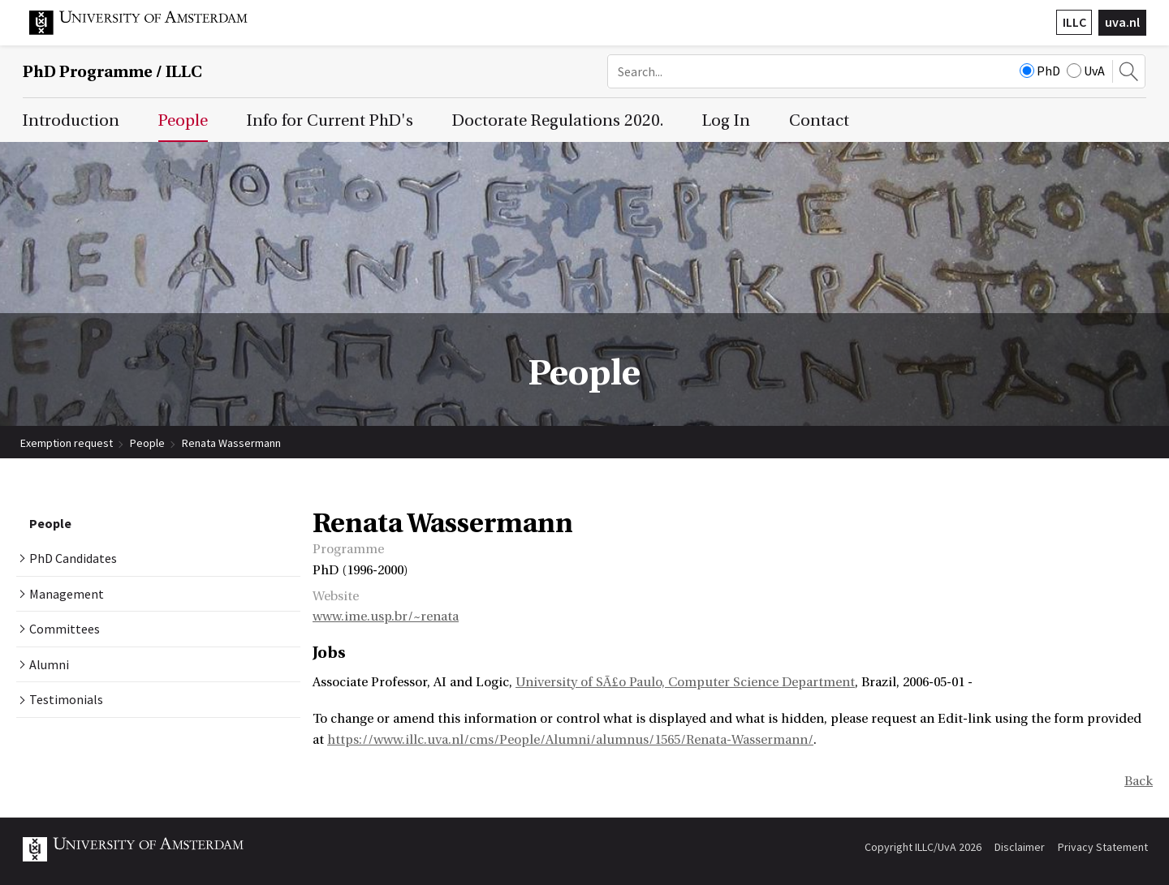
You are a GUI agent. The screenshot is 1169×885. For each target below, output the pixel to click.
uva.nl (1122, 22)
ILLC (1074, 22)
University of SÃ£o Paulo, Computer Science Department (685, 682)
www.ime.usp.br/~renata (386, 616)
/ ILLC (112, 71)
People (147, 443)
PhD (1040, 70)
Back (1138, 781)
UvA (1086, 70)
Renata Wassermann (231, 443)
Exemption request (66, 443)
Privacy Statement (1103, 847)
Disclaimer (1019, 847)
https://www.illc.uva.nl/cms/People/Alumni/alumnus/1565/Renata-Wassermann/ (570, 739)
